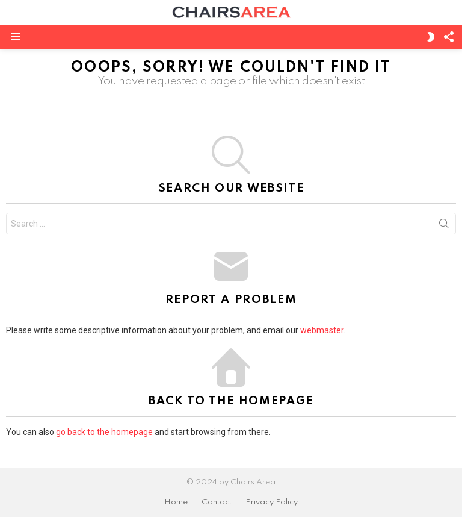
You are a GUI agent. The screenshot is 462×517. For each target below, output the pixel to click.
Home (176, 502)
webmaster (321, 330)
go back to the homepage (104, 432)
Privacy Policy (271, 502)
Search (444, 226)
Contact (217, 502)
